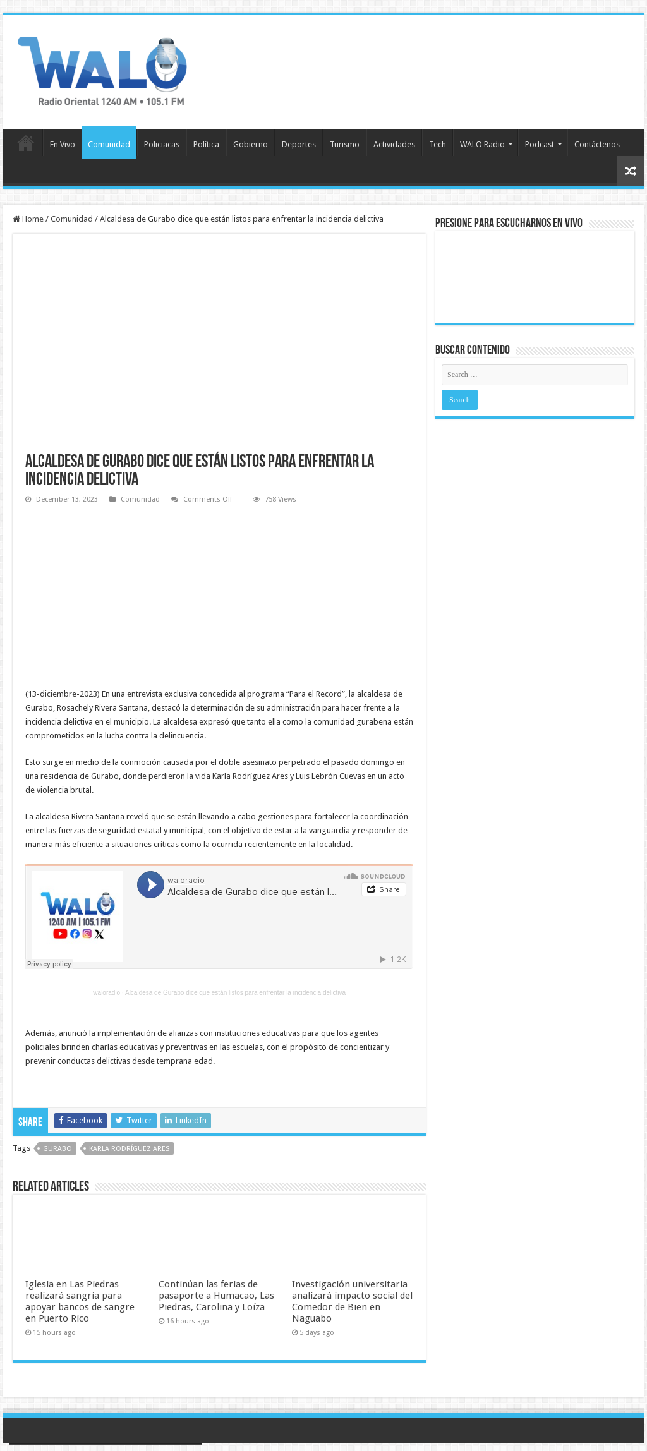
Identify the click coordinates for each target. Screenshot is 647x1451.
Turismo (345, 144)
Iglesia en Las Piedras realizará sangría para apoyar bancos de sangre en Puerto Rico (80, 1301)
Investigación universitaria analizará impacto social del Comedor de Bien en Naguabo (352, 1301)
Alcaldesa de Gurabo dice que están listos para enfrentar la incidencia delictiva (235, 992)
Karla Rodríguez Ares (129, 1149)
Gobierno (250, 144)
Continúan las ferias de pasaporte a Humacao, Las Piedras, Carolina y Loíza (216, 1296)
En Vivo (62, 144)
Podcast (539, 144)
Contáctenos (597, 144)
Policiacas (161, 144)
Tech (437, 144)
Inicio (25, 142)
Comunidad (109, 144)
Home (28, 219)
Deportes (299, 144)
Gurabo (57, 1149)
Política (206, 144)
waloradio (106, 992)
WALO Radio (482, 144)
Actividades (394, 144)
